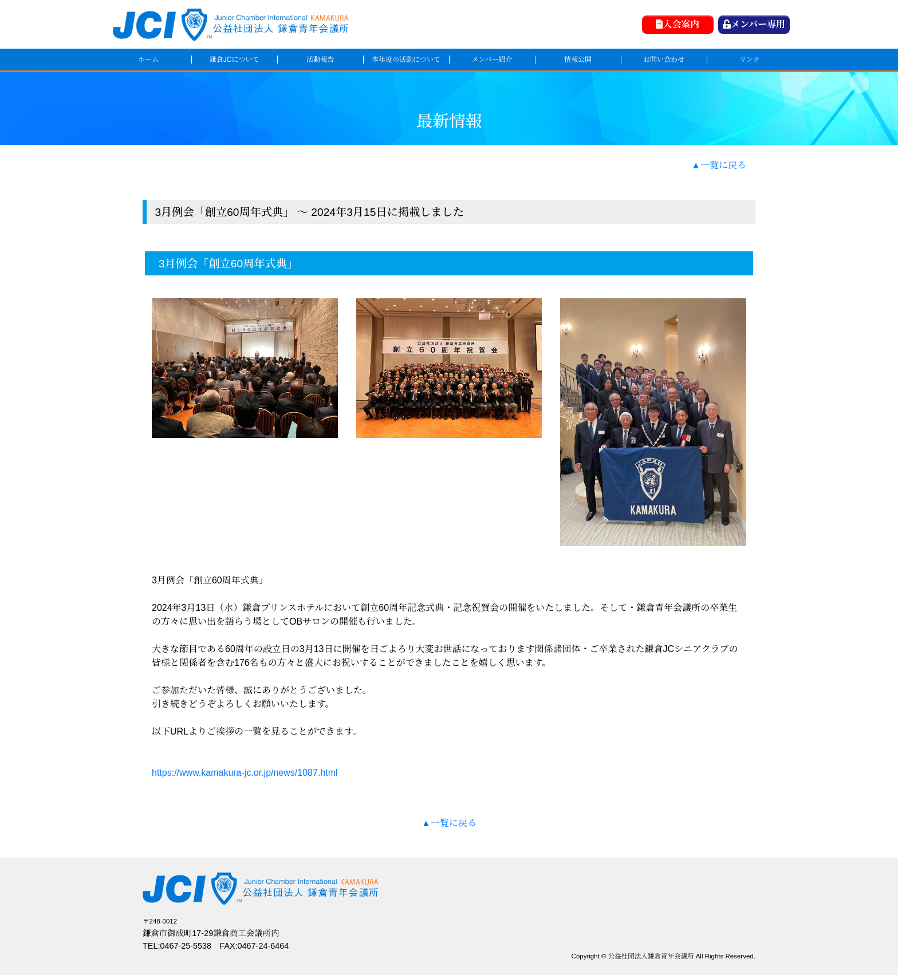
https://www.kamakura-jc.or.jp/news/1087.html (245, 772)
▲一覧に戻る (718, 165)
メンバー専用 (754, 24)
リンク (749, 60)
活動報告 (320, 60)
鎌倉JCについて (234, 60)
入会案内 (677, 24)
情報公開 (578, 60)
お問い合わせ (663, 60)
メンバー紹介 (491, 60)
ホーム (148, 60)
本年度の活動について (406, 60)
